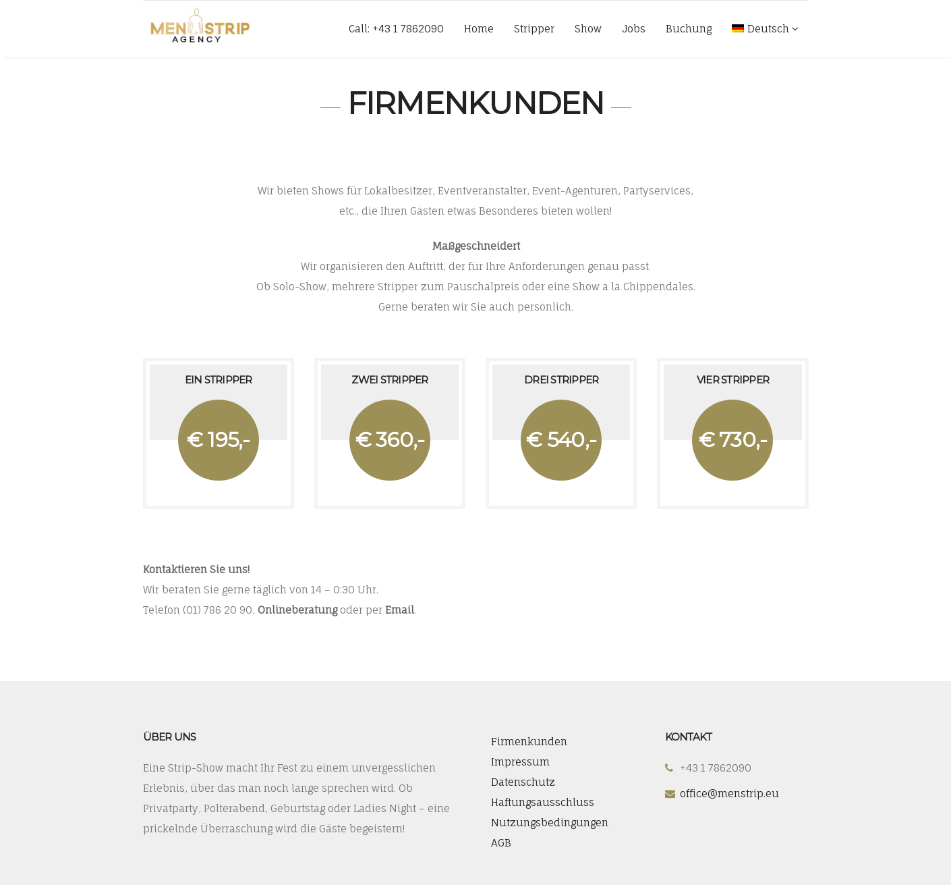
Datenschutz (523, 782)
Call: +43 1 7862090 (396, 28)
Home (479, 28)
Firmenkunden (529, 741)
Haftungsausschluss (542, 802)
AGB (501, 842)
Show (588, 28)
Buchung (689, 28)
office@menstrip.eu (729, 793)
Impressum (520, 761)
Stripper (534, 28)
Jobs (633, 28)
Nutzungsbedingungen (549, 822)
